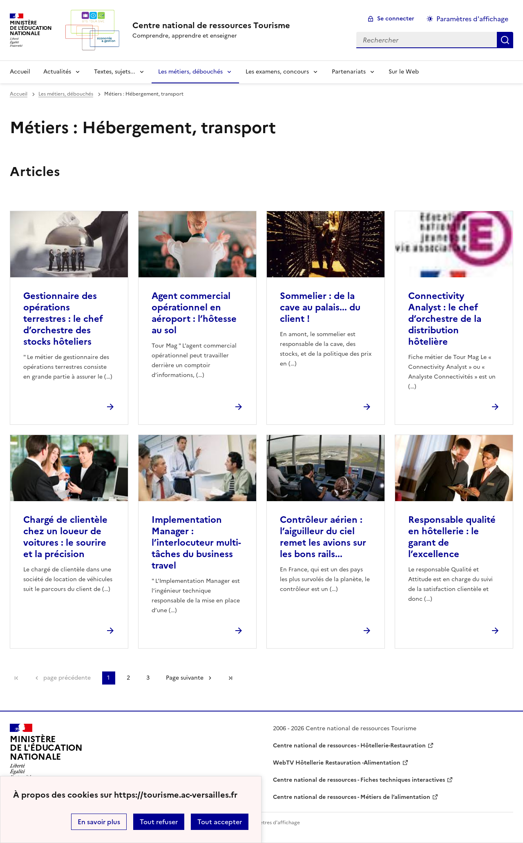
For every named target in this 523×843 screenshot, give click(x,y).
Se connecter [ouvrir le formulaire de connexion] (395, 18)
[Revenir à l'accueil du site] (46, 751)
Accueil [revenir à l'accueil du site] (20, 71)
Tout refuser (159, 822)
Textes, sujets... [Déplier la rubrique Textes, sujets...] (114, 71)
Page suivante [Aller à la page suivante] (184, 678)
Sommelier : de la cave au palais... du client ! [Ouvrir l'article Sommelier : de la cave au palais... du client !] (320, 307)
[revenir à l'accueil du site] (211, 25)
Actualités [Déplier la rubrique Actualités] (57, 71)
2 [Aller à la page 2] (128, 678)
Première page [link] (16, 678)
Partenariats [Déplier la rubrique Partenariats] (349, 71)
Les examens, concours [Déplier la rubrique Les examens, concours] (277, 71)
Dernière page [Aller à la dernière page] (230, 678)
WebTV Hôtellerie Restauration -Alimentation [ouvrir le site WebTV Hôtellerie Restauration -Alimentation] (336, 762)
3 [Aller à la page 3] (148, 678)
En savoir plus (99, 822)
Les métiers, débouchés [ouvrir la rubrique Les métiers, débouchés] (65, 94)
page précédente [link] (67, 678)
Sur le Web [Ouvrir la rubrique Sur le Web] (404, 71)
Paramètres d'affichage (272, 822)
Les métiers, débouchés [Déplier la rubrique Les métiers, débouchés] (190, 71)
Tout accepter (219, 822)
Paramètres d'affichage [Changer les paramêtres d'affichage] (472, 19)
